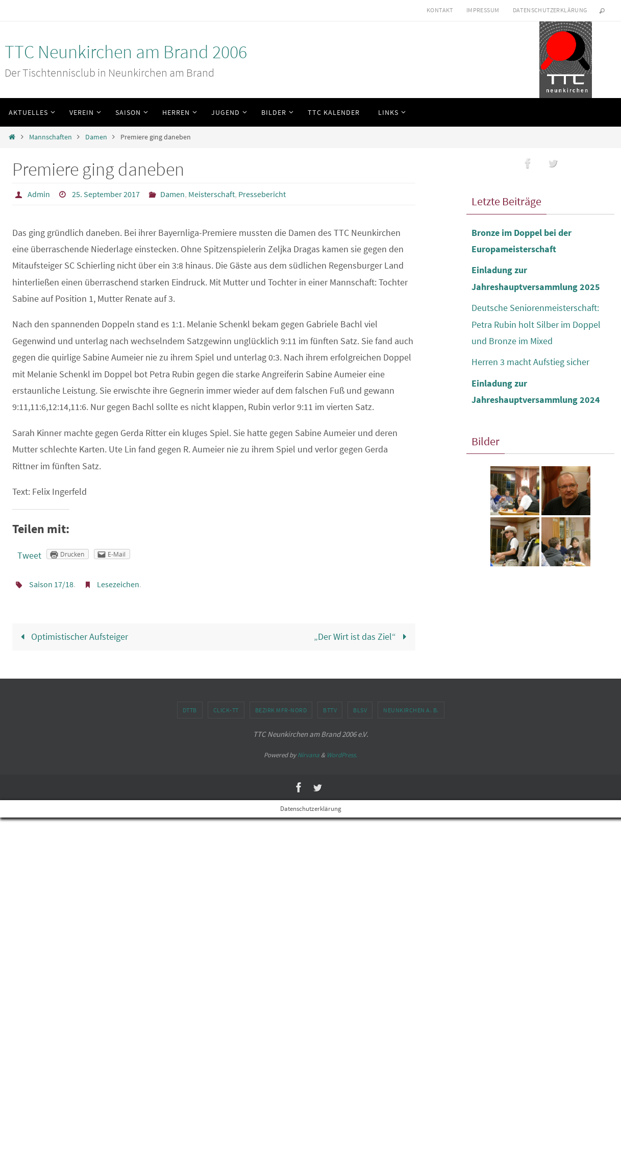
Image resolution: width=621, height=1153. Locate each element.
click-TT (226, 710)
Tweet (29, 555)
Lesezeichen (118, 584)
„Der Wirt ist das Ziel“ (362, 636)
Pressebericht (262, 194)
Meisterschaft (211, 194)
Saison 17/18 (51, 584)
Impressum (483, 10)
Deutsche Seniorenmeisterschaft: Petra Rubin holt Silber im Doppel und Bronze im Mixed (536, 324)
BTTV (330, 710)
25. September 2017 (106, 194)
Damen (96, 136)
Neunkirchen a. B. (411, 710)
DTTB (190, 710)
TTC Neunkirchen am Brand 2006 (126, 51)
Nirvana (308, 755)
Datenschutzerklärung (550, 10)
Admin (39, 194)
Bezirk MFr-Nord (281, 710)
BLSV (360, 710)
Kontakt (440, 10)
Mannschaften (50, 136)
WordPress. (342, 755)
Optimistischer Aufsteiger (72, 636)
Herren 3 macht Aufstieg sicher (530, 362)
